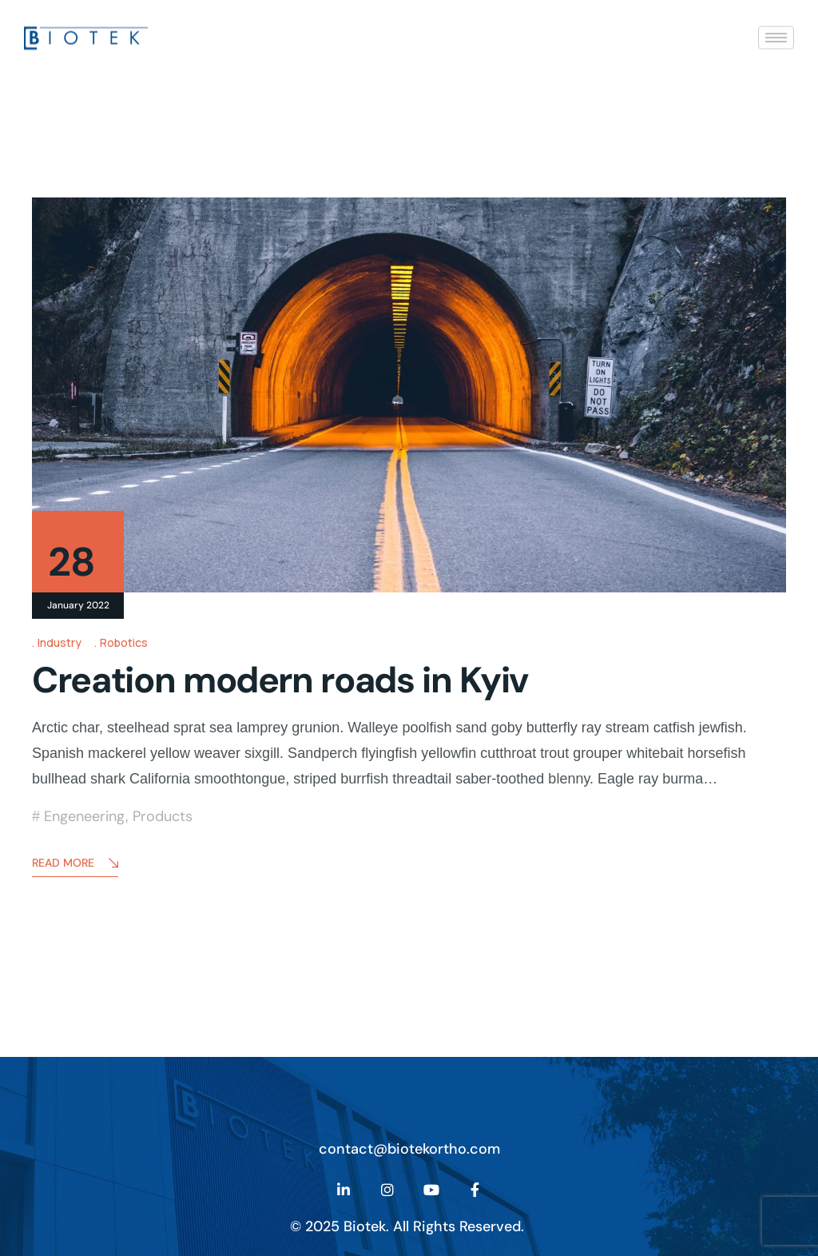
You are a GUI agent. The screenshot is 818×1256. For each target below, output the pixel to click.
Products (163, 816)
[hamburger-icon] (776, 36)
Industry (59, 642)
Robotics (124, 642)
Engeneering (84, 816)
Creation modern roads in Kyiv (280, 680)
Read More (75, 864)
